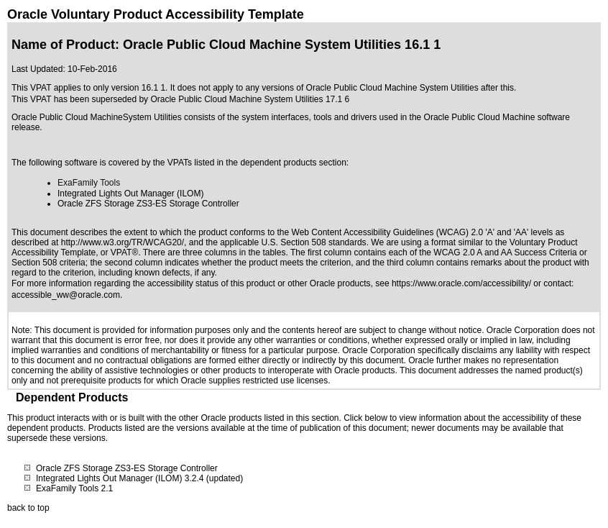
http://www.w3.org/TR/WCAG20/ (122, 242)
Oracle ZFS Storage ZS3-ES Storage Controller (127, 468)
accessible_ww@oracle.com (65, 295)
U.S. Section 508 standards (314, 242)
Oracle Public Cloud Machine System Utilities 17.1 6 (249, 99)
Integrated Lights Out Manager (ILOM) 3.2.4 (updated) (139, 478)
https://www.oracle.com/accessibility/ (461, 283)
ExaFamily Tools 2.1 (74, 488)
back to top (28, 508)
